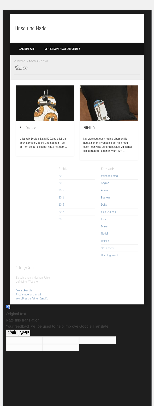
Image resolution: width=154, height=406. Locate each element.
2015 (62, 204)
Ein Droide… (29, 128)
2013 (62, 219)
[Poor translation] (24, 333)
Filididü (89, 128)
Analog (105, 190)
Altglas (105, 183)
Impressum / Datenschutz (62, 48)
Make (104, 226)
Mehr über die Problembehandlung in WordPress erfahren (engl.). (32, 294)
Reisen (105, 240)
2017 (62, 190)
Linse (104, 219)
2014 (62, 211)
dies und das (108, 211)
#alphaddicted (109, 175)
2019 (62, 175)
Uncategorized (109, 255)
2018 (62, 183)
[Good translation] (12, 333)
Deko (104, 204)
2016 (62, 197)
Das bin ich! (27, 48)
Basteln (105, 197)
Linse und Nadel (31, 28)
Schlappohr (107, 248)
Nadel (104, 233)
